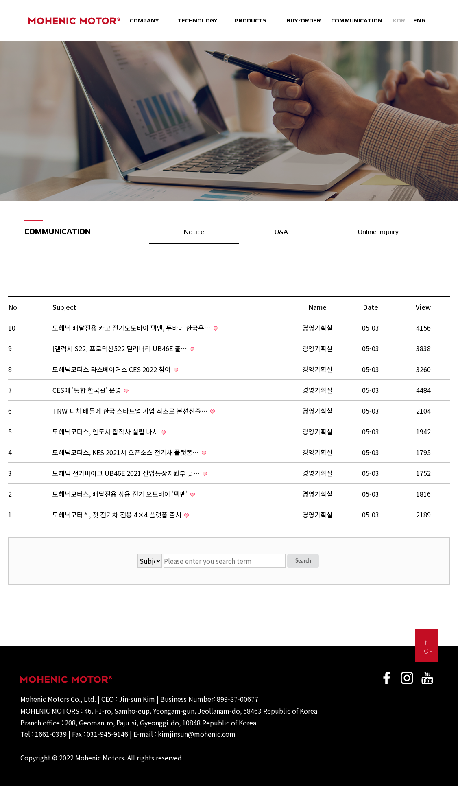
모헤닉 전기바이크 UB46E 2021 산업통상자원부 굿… (129, 473)
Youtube (427, 678)
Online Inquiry (378, 232)
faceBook (387, 678)
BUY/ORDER (304, 20)
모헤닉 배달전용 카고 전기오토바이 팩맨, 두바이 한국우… (135, 328)
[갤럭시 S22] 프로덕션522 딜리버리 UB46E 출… (123, 348)
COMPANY (144, 20)
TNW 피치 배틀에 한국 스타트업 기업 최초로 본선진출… (133, 411)
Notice (194, 232)
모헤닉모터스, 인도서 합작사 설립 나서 (109, 431)
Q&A (281, 232)
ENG (419, 20)
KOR (399, 20)
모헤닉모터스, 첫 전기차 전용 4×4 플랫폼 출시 (120, 514)
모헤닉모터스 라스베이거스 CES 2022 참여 (115, 369)
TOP (426, 651)
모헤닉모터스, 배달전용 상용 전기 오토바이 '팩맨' (123, 494)
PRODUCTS (250, 20)
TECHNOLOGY (197, 20)
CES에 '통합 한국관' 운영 (90, 390)
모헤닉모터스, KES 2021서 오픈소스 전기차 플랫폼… (129, 452)
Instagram (407, 678)
